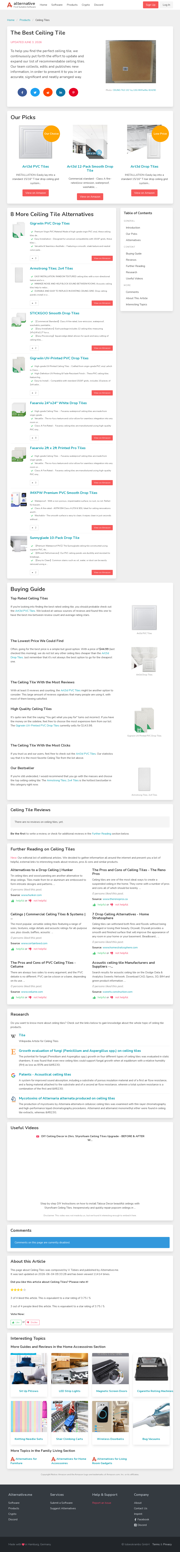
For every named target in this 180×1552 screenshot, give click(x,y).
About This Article (137, 298)
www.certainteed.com (34, 943)
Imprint (138, 1514)
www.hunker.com (31, 895)
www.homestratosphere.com (120, 947)
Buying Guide (134, 254)
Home (43, 5)
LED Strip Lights (69, 1391)
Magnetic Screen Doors (111, 1391)
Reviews (131, 260)
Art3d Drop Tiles (144, 166)
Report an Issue (101, 1503)
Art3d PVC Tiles (35, 166)
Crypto (86, 5)
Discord (98, 5)
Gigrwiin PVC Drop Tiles (50, 223)
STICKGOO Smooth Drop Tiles (54, 313)
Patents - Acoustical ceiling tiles (45, 1074)
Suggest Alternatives (63, 1508)
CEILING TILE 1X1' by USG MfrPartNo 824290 (134, 90)
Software (57, 5)
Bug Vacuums (151, 1439)
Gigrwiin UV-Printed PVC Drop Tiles (59, 358)
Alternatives (133, 240)
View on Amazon (35, 193)
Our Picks (131, 234)
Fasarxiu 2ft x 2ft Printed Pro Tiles (58, 448)
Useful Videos (134, 278)
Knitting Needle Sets (29, 1439)
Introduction (133, 228)
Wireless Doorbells (110, 1439)
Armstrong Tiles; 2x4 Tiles (51, 268)
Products (72, 5)
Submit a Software (61, 1503)
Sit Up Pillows (28, 1391)
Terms (156, 1544)
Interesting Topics (136, 304)
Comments (132, 292)
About (138, 1503)
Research (131, 272)
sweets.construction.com (117, 992)
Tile (22, 1035)
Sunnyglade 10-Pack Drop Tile (54, 537)
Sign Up (150, 5)
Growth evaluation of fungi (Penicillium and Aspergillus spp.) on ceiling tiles (80, 1050)
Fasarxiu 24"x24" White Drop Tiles (58, 403)
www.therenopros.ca (115, 899)
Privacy (167, 1544)
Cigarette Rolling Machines (155, 1391)
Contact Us (140, 1508)
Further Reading (135, 266)
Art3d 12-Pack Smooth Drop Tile (90, 168)
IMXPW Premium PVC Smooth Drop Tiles (63, 492)
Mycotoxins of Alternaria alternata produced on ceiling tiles (67, 1098)
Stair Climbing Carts (69, 1439)
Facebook (141, 1519)
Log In (166, 5)
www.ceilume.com (32, 992)
